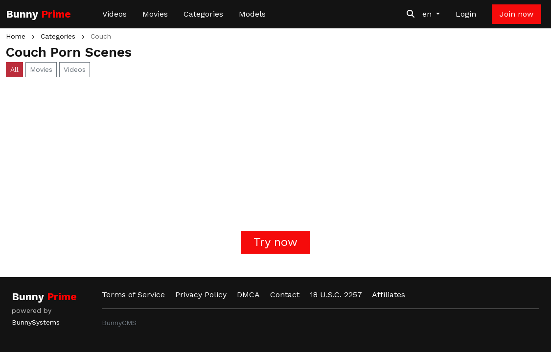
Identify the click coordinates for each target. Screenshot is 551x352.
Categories (203, 14)
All (14, 69)
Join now (516, 14)
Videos (114, 14)
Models (252, 14)
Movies (155, 14)
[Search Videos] (410, 14)
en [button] (428, 14)
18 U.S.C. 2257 (336, 294)
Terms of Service (133, 294)
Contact (284, 294)
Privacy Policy (201, 294)
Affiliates (388, 294)
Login (466, 14)
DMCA (248, 294)
